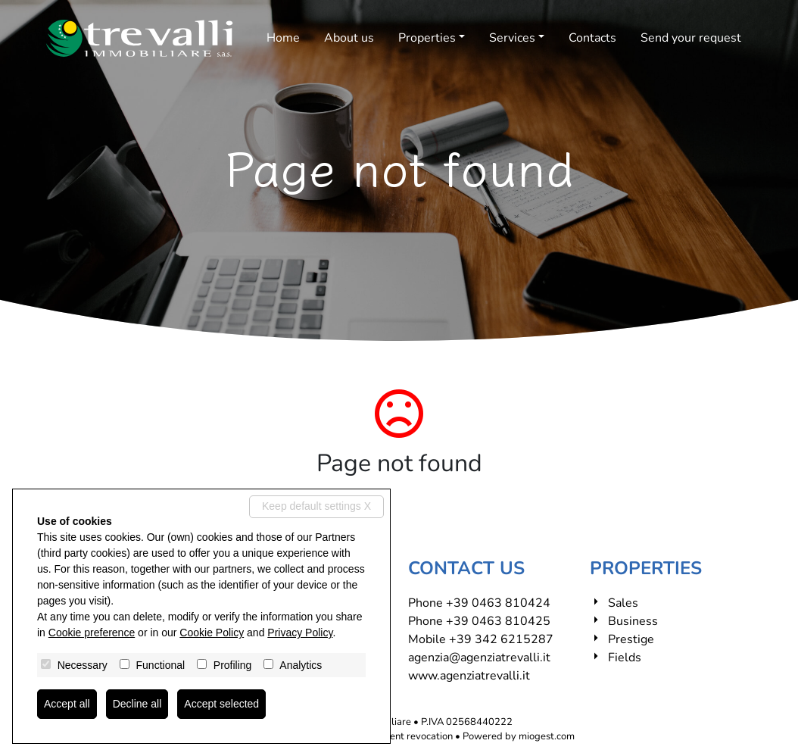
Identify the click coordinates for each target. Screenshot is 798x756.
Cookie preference (91, 632)
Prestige (631, 639)
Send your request (691, 38)
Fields (624, 657)
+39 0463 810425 (498, 621)
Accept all (67, 704)
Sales (623, 603)
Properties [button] (427, 38)
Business (633, 621)
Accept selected (221, 704)
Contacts (592, 38)
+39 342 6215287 (501, 639)
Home (283, 38)
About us (349, 38)
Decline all (137, 704)
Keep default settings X (316, 506)
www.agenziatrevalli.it (469, 675)
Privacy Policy (299, 632)
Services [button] (512, 38)
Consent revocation (410, 736)
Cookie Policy (211, 632)
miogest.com (547, 736)
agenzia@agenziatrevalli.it (479, 657)
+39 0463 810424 (498, 603)
